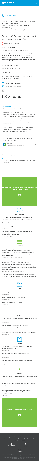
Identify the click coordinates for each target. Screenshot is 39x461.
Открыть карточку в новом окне (13, 86)
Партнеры (20, 438)
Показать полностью (8, 62)
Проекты (19, 246)
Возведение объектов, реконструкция (22, 29)
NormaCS (9, 143)
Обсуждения (19, 214)
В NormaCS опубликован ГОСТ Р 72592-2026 (12, 302)
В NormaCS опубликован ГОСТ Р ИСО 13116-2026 (14, 297)
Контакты (16, 437)
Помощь (23, 440)
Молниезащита (7, 106)
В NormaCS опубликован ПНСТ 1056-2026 (12, 292)
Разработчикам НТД (29, 438)
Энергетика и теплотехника (10, 23)
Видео (19, 373)
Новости (19, 315)
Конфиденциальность (25, 437)
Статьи (19, 343)
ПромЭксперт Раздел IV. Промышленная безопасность (18, 21)
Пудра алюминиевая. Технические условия (17, 226)
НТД (3, 158)
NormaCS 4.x (17, 440)
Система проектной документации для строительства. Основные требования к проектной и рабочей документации (17, 219)
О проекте (10, 437)
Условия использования (10, 438)
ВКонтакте (25, 445)
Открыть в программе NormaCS (13, 83)
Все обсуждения (9, 16)
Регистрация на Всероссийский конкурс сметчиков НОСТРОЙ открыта (19, 332)
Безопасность (6, 29)
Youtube (19, 450)
